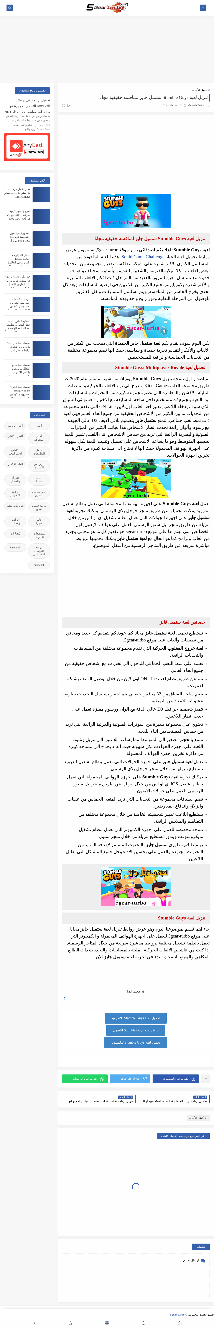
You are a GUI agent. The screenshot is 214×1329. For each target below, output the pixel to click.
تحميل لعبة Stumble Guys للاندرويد (135, 1018)
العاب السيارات (39, 479)
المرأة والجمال (15, 479)
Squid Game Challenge (143, 256)
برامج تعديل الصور (39, 507)
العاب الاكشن (15, 464)
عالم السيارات (39, 521)
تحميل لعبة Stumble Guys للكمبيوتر (136, 1042)
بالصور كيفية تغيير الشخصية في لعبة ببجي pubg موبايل (20, 236)
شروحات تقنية (15, 505)
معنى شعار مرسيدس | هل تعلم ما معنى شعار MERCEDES (17, 193)
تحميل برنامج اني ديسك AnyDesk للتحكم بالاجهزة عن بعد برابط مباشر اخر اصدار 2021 (27, 105)
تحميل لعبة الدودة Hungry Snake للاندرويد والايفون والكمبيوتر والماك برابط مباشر (20, 394)
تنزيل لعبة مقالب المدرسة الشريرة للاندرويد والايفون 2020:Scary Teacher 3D (19, 306)
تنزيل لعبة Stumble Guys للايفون (136, 1030)
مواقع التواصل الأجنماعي (39, 551)
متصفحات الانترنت (39, 535)
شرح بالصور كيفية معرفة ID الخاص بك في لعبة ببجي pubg (18, 215)
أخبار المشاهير (39, 438)
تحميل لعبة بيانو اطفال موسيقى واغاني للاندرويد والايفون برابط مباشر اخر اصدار (18, 372)
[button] (176, 1078)
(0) (66, 105)
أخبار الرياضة (15, 425)
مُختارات (15, 533)
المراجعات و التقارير (39, 493)
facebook (15, 547)
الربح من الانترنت (39, 465)
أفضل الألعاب (199, 90)
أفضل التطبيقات (39, 451)
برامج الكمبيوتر (15, 493)
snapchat (39, 564)
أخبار (39, 425)
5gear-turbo (177, 1314)
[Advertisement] (107, 49)
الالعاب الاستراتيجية (15, 451)
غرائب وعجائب (15, 521)
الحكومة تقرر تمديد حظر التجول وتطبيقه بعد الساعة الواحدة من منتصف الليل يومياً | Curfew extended (17, 328)
